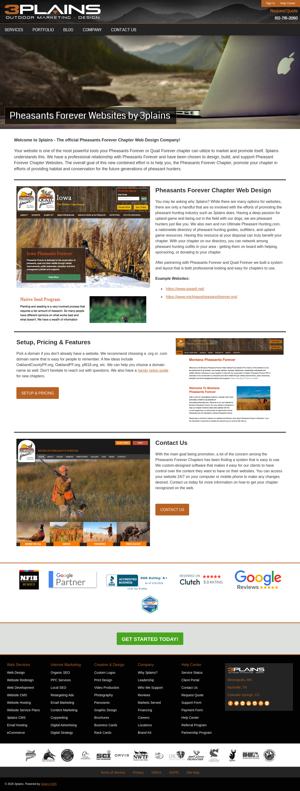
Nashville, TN (237, 688)
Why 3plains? (148, 673)
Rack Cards (102, 733)
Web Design (16, 673)
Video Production (106, 688)
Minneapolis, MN (239, 680)
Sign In (270, 3)
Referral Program (193, 725)
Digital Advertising (64, 725)
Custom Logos (104, 673)
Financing (145, 710)
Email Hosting (17, 725)
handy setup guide (153, 371)
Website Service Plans (23, 710)
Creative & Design (109, 665)
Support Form (191, 703)
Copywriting (59, 718)
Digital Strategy (62, 733)
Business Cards (105, 725)
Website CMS (17, 695)
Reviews (144, 695)
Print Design (103, 680)
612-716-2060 (286, 18)
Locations (145, 725)
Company (146, 665)
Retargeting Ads (62, 695)
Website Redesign (20, 680)
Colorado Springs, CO (243, 695)
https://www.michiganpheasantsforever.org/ (201, 297)
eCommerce (16, 733)
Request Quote (284, 11)
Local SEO (58, 688)
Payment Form (192, 710)
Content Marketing (64, 710)
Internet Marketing (66, 665)
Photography (103, 695)
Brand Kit (144, 733)
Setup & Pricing (37, 393)
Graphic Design (105, 710)
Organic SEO (60, 673)
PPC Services (61, 680)
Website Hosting (19, 703)
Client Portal (190, 680)
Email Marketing (62, 703)
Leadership (146, 680)
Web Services (18, 665)
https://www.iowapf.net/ (185, 289)
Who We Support (150, 688)
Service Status (191, 673)
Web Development (20, 688)
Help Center (287, 3)
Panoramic (102, 703)
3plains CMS (16, 718)
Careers (144, 718)
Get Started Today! (150, 640)
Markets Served (149, 703)
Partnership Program (196, 733)
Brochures (101, 718)
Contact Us (172, 510)
